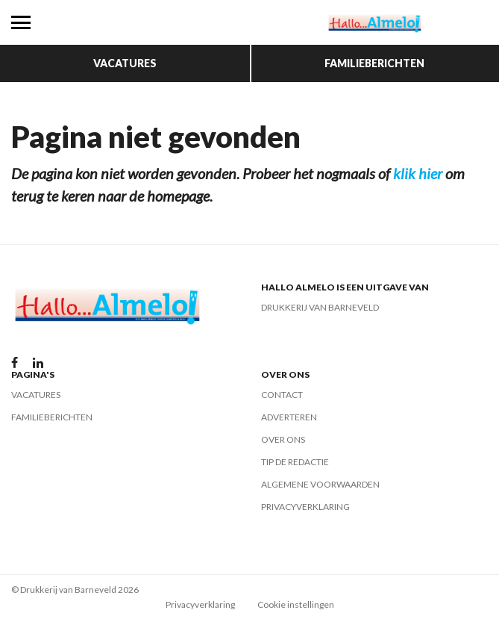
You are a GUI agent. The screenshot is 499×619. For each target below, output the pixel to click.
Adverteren (289, 417)
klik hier (417, 173)
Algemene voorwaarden (320, 484)
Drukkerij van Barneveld (320, 307)
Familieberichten (374, 63)
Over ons (283, 439)
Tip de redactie (295, 461)
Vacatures (125, 63)
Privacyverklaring (305, 506)
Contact (282, 394)
